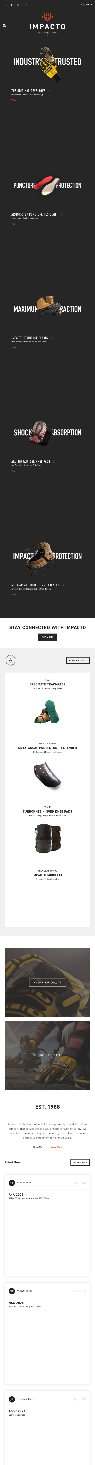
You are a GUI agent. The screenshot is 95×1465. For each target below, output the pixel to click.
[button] (5, 25)
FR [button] (11, 5)
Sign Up (47, 637)
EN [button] (4, 5)
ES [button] (26, 5)
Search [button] (87, 4)
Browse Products (78, 660)
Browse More (80, 1162)
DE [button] (19, 5)
